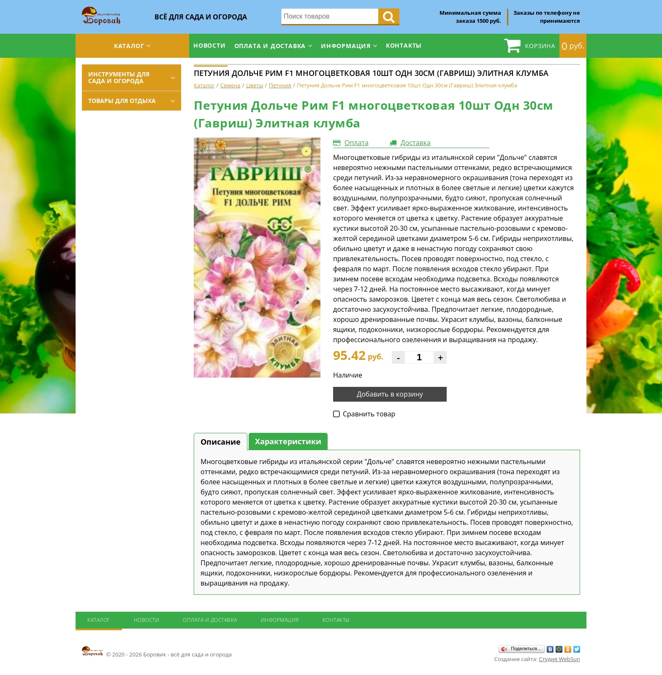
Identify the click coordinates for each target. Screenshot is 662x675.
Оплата (357, 142)
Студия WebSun (559, 659)
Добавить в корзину (390, 394)
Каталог (129, 46)
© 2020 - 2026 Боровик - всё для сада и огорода (157, 652)
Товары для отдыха (122, 101)
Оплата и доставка (270, 46)
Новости (209, 45)
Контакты (404, 45)
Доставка (416, 142)
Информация (346, 46)
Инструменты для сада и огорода (118, 77)
